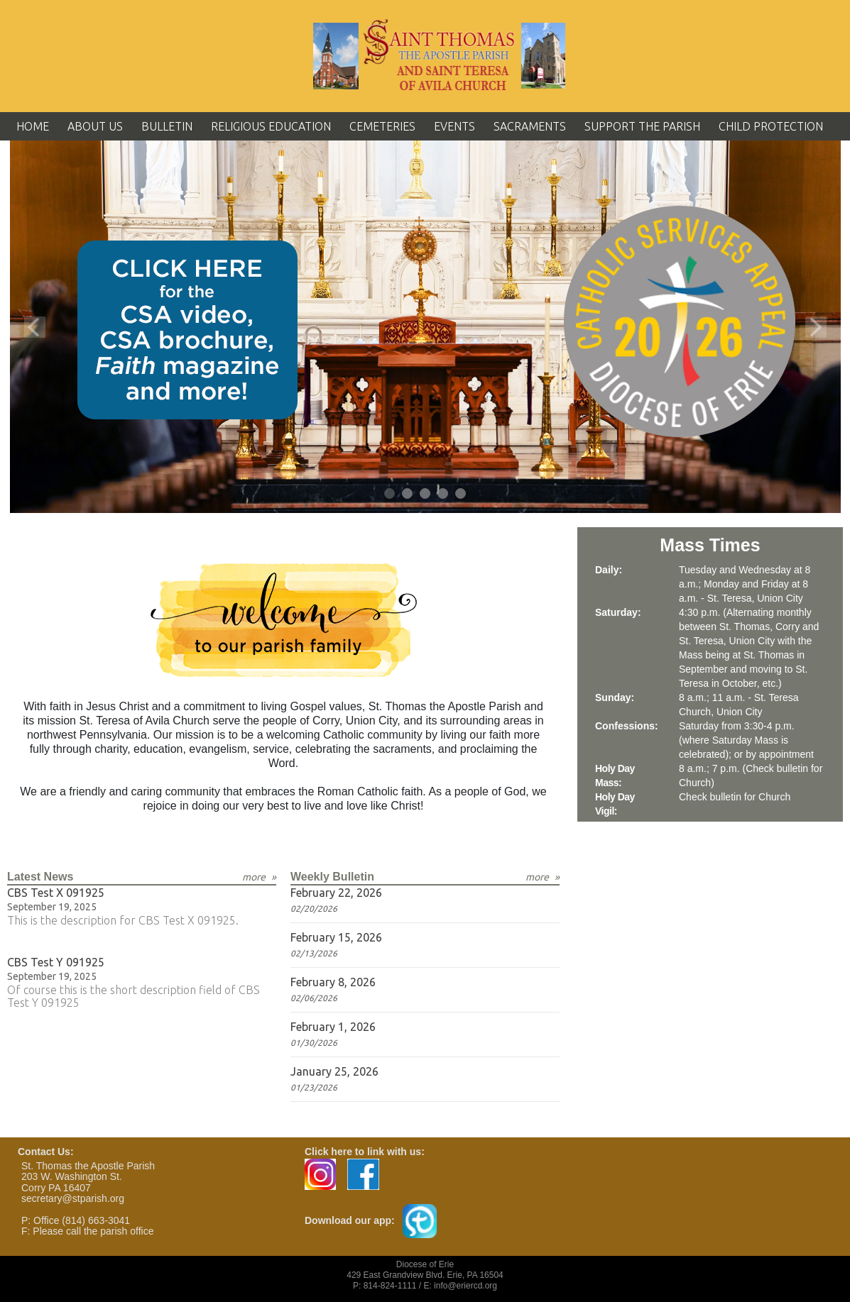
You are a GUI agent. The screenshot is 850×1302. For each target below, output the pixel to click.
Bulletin (166, 126)
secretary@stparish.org (72, 1198)
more (254, 877)
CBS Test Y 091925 (55, 962)
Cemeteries (382, 126)
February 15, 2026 (336, 937)
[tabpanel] (425, 326)
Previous (34, 327)
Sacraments (530, 126)
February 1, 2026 (333, 1026)
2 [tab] (408, 494)
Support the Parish (642, 126)
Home (32, 126)
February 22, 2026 (336, 892)
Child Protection (771, 126)
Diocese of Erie (425, 1264)
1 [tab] (390, 494)
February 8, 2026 (333, 982)
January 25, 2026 (334, 1071)
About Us (95, 126)
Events (454, 126)
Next (816, 327)
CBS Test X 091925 (55, 892)
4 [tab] (443, 494)
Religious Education (271, 126)
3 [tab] (425, 494)
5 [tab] (461, 494)
